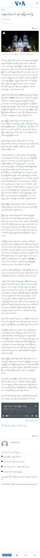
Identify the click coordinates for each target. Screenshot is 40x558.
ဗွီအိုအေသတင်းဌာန (11, 409)
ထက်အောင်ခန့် (5, 19)
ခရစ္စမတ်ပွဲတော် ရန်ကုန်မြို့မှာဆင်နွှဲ (14, 406)
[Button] (35, 28)
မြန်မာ (3, 9)
